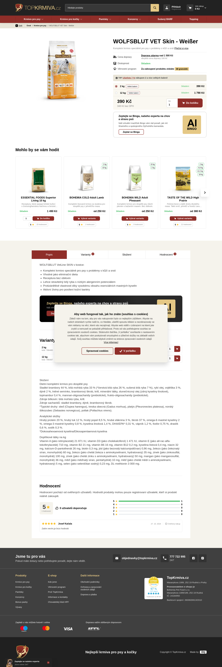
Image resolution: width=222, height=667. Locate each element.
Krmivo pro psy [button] (33, 19)
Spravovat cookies (97, 350)
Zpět (18, 25)
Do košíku (43, 218)
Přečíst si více (181, 48)
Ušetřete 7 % (129, 78)
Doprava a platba (89, 594)
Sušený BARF (165, 19)
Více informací (111, 342)
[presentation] (205, 192)
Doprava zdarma (150, 55)
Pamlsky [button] (104, 19)
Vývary (18, 607)
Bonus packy (21, 602)
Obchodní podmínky (90, 582)
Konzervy (19, 597)
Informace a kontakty (58, 597)
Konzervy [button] (134, 19)
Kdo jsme (52, 582)
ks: (169, 101)
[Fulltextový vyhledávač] (112, 8)
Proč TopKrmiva (55, 592)
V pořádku (127, 350)
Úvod (29, 26)
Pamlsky (19, 592)
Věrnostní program (57, 587)
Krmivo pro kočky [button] (71, 19)
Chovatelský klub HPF (58, 602)
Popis (49, 254)
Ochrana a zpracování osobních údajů (91, 588)
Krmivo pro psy (40, 26)
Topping (194, 19)
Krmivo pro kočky (23, 587)
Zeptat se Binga (131, 132)
